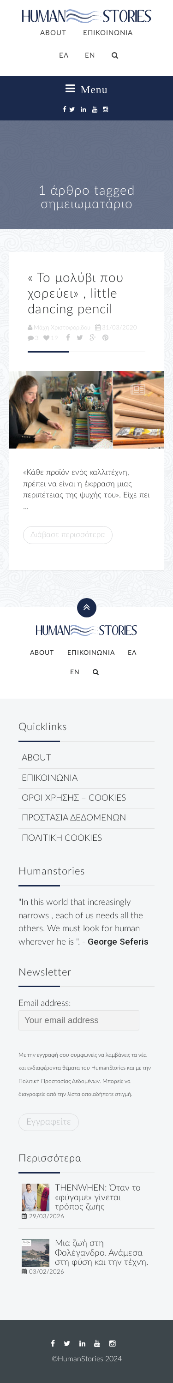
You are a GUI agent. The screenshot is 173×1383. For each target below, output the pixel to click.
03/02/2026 (46, 1272)
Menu (87, 89)
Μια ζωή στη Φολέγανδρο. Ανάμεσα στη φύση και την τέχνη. (101, 1253)
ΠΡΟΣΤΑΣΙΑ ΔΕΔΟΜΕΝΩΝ (74, 818)
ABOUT (53, 33)
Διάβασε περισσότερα (67, 535)
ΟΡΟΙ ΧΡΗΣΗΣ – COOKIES (74, 798)
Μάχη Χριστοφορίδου (59, 327)
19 (50, 338)
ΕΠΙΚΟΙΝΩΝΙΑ (108, 33)
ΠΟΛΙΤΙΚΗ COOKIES (62, 838)
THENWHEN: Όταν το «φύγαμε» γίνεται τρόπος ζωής (98, 1198)
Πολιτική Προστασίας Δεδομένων (59, 1081)
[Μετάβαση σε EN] (90, 56)
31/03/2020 (116, 327)
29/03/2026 (46, 1216)
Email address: (78, 1014)
